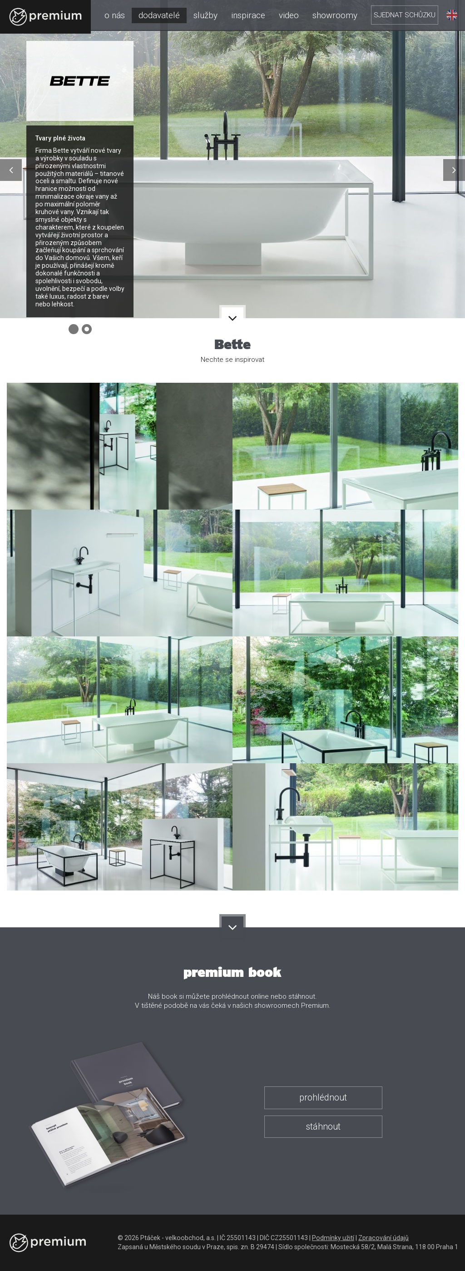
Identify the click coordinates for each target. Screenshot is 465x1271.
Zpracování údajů (383, 1237)
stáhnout (323, 1126)
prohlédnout (323, 1097)
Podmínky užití (333, 1237)
